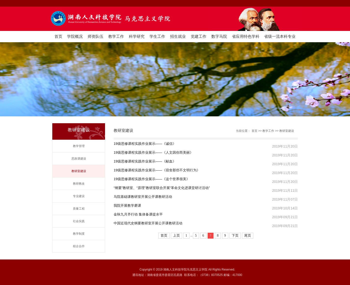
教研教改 (79, 183)
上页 (176, 235)
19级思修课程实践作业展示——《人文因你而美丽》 (153, 152)
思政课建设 (78, 158)
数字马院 (219, 36)
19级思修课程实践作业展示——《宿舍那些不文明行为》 (157, 170)
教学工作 (116, 36)
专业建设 (79, 196)
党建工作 (198, 36)
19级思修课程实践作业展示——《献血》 (145, 161)
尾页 (247, 235)
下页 (235, 235)
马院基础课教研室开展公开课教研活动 (143, 197)
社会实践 (79, 221)
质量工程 (79, 208)
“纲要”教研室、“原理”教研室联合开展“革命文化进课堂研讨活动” (162, 188)
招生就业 (178, 36)
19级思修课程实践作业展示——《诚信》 (145, 144)
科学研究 (137, 36)
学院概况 (75, 36)
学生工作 (157, 36)
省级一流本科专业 (280, 36)
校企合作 (79, 246)
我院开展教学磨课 (127, 205)
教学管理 (79, 146)
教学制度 (79, 233)
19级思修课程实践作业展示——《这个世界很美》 (152, 179)
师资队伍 (95, 36)
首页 (58, 36)
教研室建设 (78, 171)
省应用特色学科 (245, 36)
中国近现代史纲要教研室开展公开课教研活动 (148, 223)
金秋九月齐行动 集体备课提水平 (138, 214)
